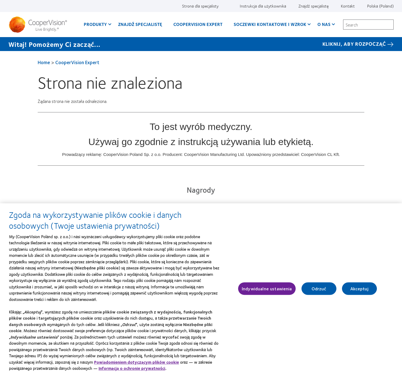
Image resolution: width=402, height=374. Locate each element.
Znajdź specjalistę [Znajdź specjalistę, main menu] (140, 24)
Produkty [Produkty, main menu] (95, 24)
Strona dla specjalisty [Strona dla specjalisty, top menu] (200, 6)
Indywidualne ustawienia (267, 291)
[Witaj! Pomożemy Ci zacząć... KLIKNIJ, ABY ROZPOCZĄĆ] (201, 44)
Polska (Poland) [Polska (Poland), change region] (380, 6)
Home (44, 62)
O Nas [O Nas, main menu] (324, 24)
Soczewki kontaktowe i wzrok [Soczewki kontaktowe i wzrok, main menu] (270, 24)
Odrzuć (319, 291)
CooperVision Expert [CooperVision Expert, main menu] (197, 24)
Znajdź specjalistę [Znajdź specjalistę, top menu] (313, 6)
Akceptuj (359, 291)
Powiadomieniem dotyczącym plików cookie (136, 364)
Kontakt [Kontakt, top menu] (348, 6)
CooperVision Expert (77, 62)
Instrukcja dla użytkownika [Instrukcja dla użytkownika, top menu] (263, 6)
